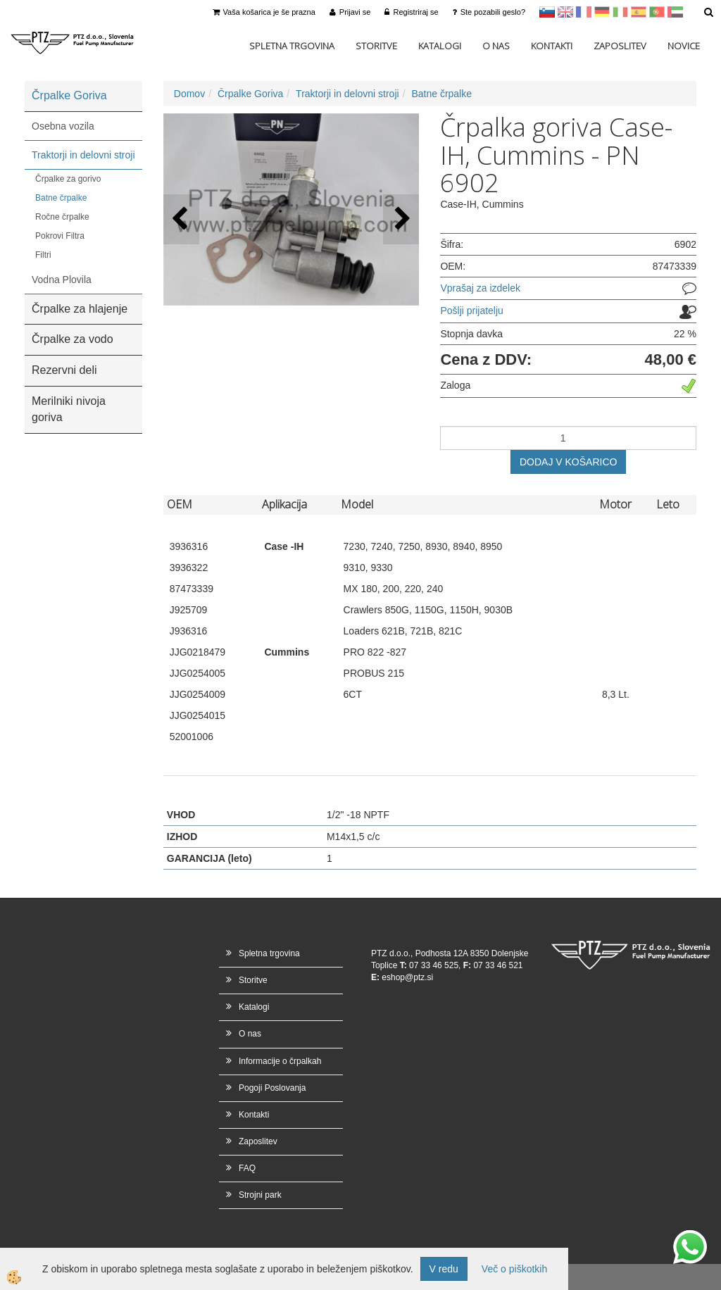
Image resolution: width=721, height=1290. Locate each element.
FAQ (247, 1168)
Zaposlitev (620, 45)
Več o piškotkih (514, 1269)
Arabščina (675, 12)
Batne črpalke (61, 198)
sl (547, 12)
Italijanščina (620, 12)
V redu (444, 1269)
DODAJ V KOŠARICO (568, 462)
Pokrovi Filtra (59, 236)
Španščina (638, 12)
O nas (496, 45)
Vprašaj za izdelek (480, 288)
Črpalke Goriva (250, 93)
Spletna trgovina (291, 45)
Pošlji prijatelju (471, 310)
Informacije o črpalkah (280, 1061)
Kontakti (551, 45)
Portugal (657, 12)
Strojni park (260, 1195)
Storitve (376, 45)
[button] (401, 219)
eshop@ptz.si (407, 977)
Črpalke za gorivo (68, 179)
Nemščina (602, 12)
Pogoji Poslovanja (272, 1088)
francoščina (583, 12)
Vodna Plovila (62, 279)
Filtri (43, 255)
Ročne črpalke (62, 217)
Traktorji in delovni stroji (83, 155)
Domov (189, 93)
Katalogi (439, 45)
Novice (683, 45)
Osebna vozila (63, 126)
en (565, 12)
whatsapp (690, 1237)
